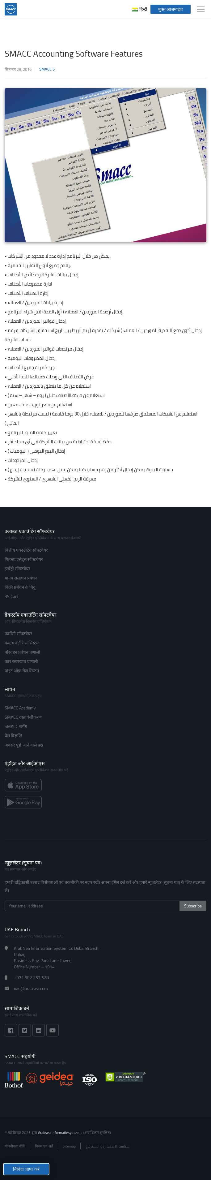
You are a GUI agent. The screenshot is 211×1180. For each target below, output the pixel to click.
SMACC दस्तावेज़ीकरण (23, 717)
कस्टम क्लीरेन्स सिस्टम (22, 643)
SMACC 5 (47, 69)
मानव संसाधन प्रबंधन (21, 578)
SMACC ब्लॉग (16, 726)
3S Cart (11, 596)
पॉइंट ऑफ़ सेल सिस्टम (22, 671)
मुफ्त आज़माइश (170, 9)
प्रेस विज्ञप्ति (13, 736)
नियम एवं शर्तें (44, 1146)
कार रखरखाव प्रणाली (21, 661)
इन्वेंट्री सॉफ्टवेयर (17, 569)
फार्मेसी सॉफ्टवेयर (18, 634)
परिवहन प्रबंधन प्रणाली (22, 652)
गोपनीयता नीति (15, 1146)
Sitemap (69, 1146)
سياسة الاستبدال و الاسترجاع (107, 1146)
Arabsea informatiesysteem (60, 1132)
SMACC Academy (20, 708)
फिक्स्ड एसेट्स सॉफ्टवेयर (24, 559)
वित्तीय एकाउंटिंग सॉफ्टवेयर (26, 550)
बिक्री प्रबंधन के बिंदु (20, 587)
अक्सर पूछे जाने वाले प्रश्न (24, 745)
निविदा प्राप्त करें (26, 1169)
